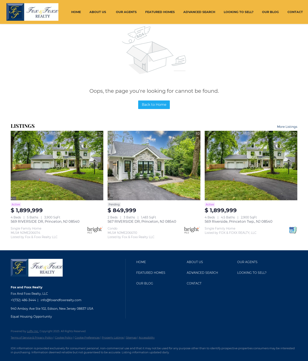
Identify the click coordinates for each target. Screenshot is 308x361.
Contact (295, 12)
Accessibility (147, 337)
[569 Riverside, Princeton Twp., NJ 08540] (251, 165)
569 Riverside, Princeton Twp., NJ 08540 (238, 222)
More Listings (287, 127)
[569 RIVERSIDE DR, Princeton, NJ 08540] (57, 165)
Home (76, 12)
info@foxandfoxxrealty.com (61, 300)
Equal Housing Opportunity (31, 316)
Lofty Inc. (33, 331)
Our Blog (270, 12)
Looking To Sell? (238, 12)
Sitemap (131, 337)
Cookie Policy (64, 337)
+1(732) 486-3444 (23, 300)
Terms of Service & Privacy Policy (32, 337)
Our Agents (126, 12)
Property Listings (113, 337)
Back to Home (154, 105)
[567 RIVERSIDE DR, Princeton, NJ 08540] (154, 165)
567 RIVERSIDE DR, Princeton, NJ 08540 (142, 222)
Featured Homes (160, 12)
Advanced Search (199, 12)
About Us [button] (97, 12)
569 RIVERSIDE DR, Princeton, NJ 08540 (45, 222)
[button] (160, 262)
